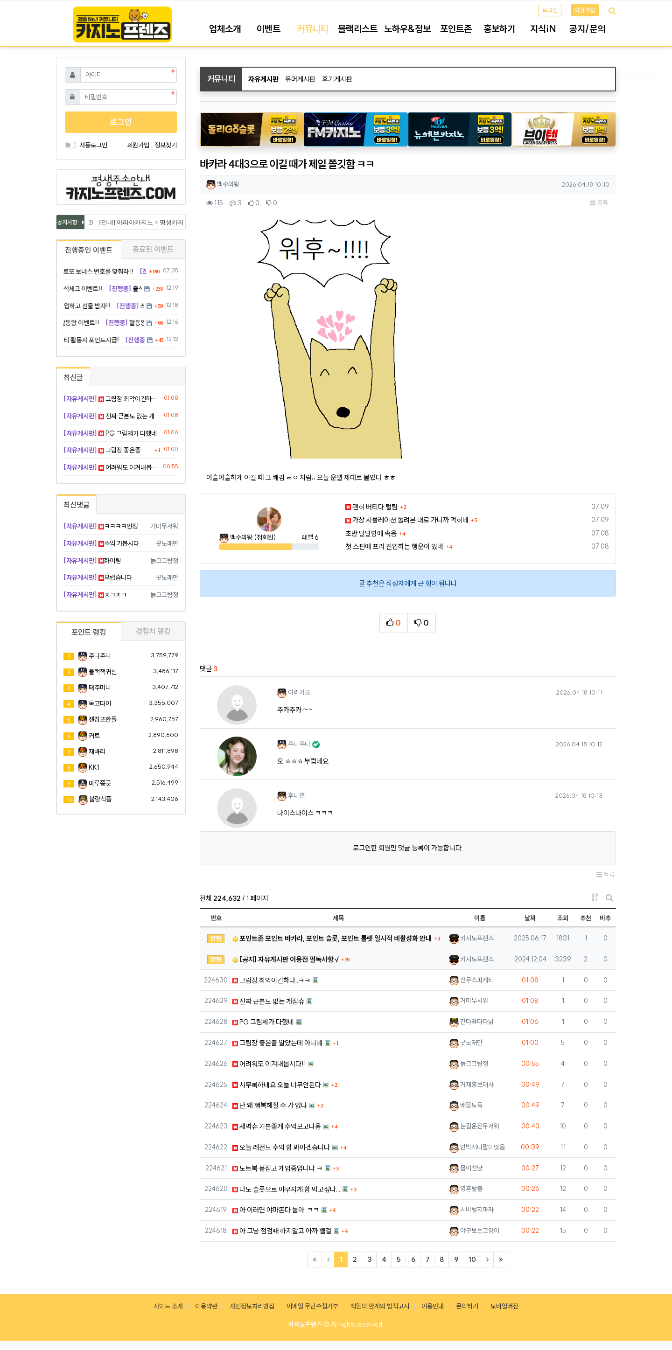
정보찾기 (165, 145)
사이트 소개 (168, 1306)
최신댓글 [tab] (76, 504)
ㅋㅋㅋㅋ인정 (100, 526)
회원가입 (584, 10)
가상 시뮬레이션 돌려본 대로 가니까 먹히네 (407, 519)
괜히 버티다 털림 (371, 506)
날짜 (530, 918)
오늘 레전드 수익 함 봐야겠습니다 (281, 1147)
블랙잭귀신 (103, 672)
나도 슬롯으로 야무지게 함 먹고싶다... (286, 1189)
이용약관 (206, 1306)
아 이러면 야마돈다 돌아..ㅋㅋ (275, 1209)
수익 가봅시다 (101, 543)
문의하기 (467, 1306)
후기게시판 (337, 79)
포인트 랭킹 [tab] (88, 632)
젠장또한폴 (103, 719)
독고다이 (100, 703)
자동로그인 (93, 145)
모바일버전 (504, 1306)
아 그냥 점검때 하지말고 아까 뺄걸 (281, 1230)
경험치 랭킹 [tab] (153, 631)
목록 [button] (599, 203)
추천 (585, 918)
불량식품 (100, 799)
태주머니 (100, 687)
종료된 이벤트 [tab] (153, 249)
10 (472, 1259)
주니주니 (100, 656)
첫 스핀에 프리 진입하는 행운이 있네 (394, 546)
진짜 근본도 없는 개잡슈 (268, 1001)
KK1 (94, 767)
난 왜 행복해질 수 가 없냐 (269, 1105)
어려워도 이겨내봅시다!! (269, 1063)
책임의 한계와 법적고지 (379, 1306)
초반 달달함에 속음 (371, 533)
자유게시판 (263, 79)
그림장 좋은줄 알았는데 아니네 (277, 1042)
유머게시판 (300, 79)
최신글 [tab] (73, 377)
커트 (94, 735)
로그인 (550, 10)
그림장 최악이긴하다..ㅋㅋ (271, 980)
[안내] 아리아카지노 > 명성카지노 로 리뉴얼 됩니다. (168, 222)
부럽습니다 (97, 577)
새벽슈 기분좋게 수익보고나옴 (276, 1126)
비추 (605, 918)
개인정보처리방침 (252, 1306)
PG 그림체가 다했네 (263, 1021)
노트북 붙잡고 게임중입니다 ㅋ (277, 1168)
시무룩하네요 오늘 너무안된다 (276, 1084)
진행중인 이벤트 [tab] (88, 250)
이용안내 (432, 1306)
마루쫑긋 (100, 783)
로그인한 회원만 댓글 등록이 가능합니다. (408, 847)
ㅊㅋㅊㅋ (94, 595)
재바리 (97, 751)
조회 (562, 918)
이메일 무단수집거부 (312, 1306)
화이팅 (92, 561)
